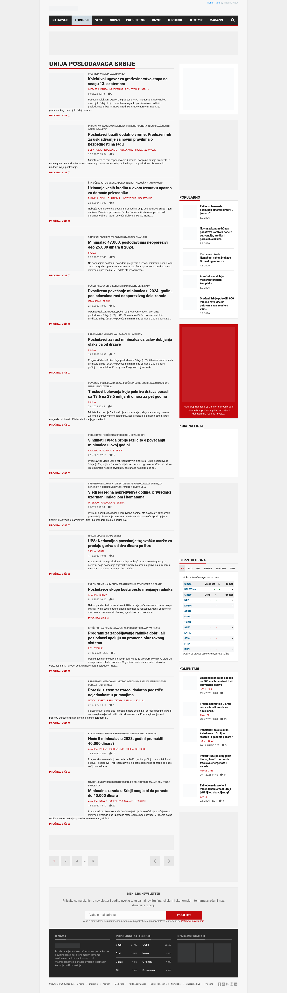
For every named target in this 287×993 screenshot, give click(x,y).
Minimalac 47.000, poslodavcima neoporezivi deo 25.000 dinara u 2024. (128, 245)
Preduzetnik (135, 20)
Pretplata (209, 984)
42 (112, 305)
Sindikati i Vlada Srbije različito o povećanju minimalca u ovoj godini (126, 442)
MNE (232, 568)
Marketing (119, 984)
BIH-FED (221, 568)
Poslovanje (132, 89)
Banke (91, 198)
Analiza (93, 450)
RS (182, 568)
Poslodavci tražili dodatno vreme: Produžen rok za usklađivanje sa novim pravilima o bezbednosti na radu (129, 139)
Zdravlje (150, 149)
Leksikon (81, 20)
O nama (80, 984)
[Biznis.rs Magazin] (208, 364)
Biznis (157, 20)
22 (112, 805)
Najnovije (60, 20)
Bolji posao (95, 149)
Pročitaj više (59, 115)
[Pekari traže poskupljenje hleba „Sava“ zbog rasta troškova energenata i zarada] (190, 760)
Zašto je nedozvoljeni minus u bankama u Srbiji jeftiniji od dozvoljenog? (215, 789)
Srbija (145, 89)
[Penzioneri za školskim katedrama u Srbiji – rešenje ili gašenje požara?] (190, 734)
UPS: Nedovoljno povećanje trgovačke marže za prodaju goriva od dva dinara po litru (130, 543)
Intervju (116, 198)
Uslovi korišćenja (158, 984)
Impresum (93, 984)
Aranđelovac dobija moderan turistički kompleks (212, 280)
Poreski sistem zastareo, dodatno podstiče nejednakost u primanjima (125, 692)
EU (117, 970)
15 (112, 354)
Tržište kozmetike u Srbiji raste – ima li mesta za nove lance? (215, 707)
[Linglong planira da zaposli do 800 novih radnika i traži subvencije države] (190, 682)
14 (223, 774)
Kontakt (106, 984)
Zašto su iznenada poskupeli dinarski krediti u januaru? (216, 210)
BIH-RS (208, 568)
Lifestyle (196, 20)
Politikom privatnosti (192, 920)
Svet (118, 953)
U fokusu (175, 20)
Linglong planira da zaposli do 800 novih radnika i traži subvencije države (216, 681)
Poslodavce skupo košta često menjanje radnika (130, 589)
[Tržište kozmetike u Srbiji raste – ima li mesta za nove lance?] (190, 708)
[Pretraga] (233, 20)
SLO (190, 568)
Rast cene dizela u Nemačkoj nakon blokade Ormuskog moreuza (215, 258)
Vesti (99, 20)
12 (112, 455)
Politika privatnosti (137, 984)
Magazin (216, 20)
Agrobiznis (206, 770)
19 (112, 753)
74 (112, 257)
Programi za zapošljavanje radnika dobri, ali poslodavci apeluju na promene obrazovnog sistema (126, 638)
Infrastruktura (98, 89)
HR (198, 568)
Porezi (101, 700)
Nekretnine (116, 89)
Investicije (129, 198)
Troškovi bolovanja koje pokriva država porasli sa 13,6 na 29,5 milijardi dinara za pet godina (129, 394)
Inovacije (103, 198)
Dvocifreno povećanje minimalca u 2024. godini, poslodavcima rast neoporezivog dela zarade (130, 293)
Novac (115, 20)
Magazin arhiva (193, 984)
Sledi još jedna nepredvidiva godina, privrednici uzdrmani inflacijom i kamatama (129, 494)
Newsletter (176, 984)
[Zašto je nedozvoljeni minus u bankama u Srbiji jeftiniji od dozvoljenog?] (190, 790)
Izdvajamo (110, 149)
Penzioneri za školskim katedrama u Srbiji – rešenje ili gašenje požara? (216, 733)
